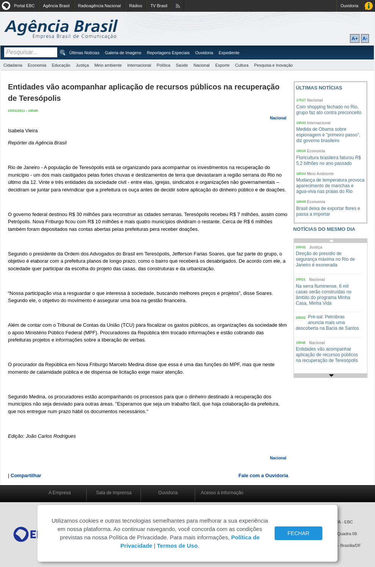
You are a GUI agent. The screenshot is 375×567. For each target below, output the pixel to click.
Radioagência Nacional (99, 5)
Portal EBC (24, 5)
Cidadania (12, 65)
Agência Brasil (56, 5)
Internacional (139, 65)
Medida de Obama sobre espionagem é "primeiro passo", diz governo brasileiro (328, 135)
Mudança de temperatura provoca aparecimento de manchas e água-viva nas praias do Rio (330, 185)
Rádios (135, 5)
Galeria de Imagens (123, 52)
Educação (61, 65)
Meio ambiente (108, 65)
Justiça (82, 65)
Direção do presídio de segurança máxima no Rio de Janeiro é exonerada (325, 259)
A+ (355, 38)
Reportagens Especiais (168, 52)
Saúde (182, 65)
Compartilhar (26, 475)
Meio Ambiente (320, 174)
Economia (37, 65)
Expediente (229, 52)
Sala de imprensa (113, 492)
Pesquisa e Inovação (273, 65)
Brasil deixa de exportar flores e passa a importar (328, 211)
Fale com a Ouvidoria (264, 475)
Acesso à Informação (369, 6)
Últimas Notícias (84, 52)
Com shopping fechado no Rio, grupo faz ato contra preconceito (328, 109)
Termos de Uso (177, 545)
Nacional (202, 65)
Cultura (241, 65)
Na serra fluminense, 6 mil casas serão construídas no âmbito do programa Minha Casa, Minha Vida (324, 295)
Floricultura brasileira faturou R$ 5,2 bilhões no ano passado (328, 160)
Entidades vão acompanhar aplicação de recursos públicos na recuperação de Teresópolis (327, 354)
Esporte (222, 65)
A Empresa (59, 492)
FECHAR (298, 533)
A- (365, 38)
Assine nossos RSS (178, 6)
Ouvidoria (349, 5)
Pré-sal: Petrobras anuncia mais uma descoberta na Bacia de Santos (327, 322)
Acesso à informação (222, 492)
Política (163, 65)
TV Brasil (158, 5)
